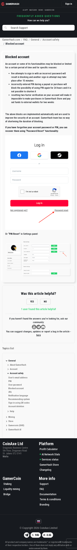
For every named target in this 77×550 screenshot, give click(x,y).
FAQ (42, 489)
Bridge (6, 494)
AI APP (25, 10)
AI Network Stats (50, 454)
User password (15, 385)
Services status (49, 459)
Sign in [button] (68, 3)
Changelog (45, 469)
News (40, 10)
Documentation (48, 494)
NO (45, 301)
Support (44, 483)
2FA (10, 392)
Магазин (33, 10)
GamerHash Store (49, 464)
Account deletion (16, 406)
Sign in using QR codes (19, 403)
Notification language (18, 395)
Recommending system (19, 399)
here (38, 335)
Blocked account (16, 388)
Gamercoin (49, 10)
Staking (7, 483)
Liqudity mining (11, 489)
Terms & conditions (50, 499)
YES (32, 301)
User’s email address (18, 377)
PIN (10, 381)
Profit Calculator (49, 449)
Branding (44, 504)
